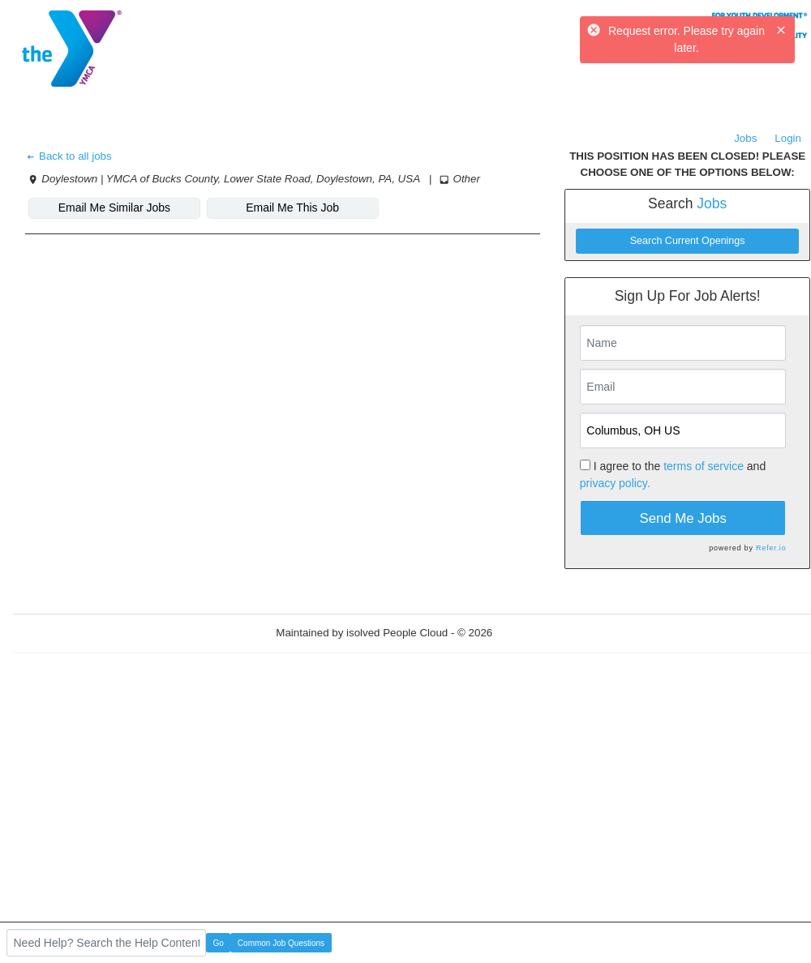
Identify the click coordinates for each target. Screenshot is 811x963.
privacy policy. (615, 483)
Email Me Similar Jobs (114, 207)
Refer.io (771, 548)
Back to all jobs (68, 156)
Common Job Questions (281, 943)
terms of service (703, 466)
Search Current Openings (687, 240)
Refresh (540, 633)
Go (218, 943)
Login (788, 138)
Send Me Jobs (683, 518)
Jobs (745, 138)
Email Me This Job (292, 207)
